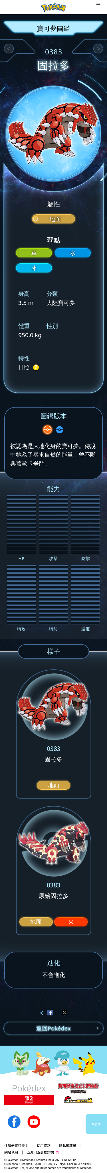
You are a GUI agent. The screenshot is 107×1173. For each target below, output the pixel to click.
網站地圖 (11, 1152)
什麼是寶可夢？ (16, 1145)
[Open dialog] (98, 7)
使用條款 (44, 1145)
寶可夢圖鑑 (53, 28)
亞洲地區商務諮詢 (40, 1152)
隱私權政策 (67, 1145)
